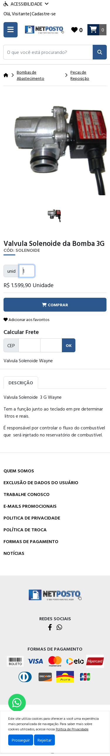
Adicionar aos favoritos (26, 319)
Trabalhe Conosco (27, 494)
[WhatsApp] (59, 627)
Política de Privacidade (72, 729)
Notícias (14, 553)
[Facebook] (50, 627)
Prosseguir (21, 740)
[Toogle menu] (11, 29)
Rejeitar (44, 740)
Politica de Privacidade (32, 517)
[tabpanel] (55, 418)
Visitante (21, 13)
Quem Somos (19, 470)
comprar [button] (55, 305)
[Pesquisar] (100, 52)
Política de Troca (25, 529)
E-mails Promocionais (30, 505)
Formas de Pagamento (31, 541)
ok (69, 345)
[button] (48, 52)
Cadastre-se (44, 13)
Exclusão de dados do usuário (41, 482)
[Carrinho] (96, 29)
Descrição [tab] (21, 382)
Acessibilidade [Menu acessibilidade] (26, 3)
